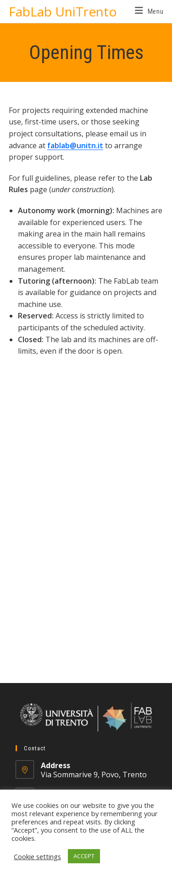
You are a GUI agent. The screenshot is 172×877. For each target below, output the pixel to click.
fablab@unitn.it (75, 145)
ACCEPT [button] (83, 856)
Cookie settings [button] (37, 856)
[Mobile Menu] (149, 11)
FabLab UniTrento (63, 11)
